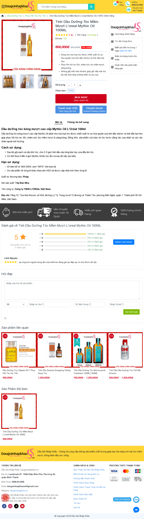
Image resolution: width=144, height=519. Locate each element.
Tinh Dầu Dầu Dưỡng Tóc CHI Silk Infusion (124, 371)
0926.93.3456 (18, 482)
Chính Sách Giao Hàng (83, 483)
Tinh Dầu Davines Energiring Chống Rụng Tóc (54, 371)
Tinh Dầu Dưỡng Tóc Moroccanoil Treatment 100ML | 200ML (89, 371)
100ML (71, 90)
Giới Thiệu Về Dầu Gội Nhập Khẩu (89, 470)
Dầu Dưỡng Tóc (14, 16)
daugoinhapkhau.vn (19, 491)
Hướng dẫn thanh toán (84, 478)
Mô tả (58, 122)
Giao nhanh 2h (80, 499)
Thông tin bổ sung (78, 122)
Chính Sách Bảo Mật (83, 494)
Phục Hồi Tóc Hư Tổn (35, 16)
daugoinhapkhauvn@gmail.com (23, 486)
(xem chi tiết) (126, 51)
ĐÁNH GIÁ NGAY (123, 242)
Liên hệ (76, 507)
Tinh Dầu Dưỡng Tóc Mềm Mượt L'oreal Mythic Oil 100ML (18, 433)
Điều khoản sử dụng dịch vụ (86, 474)
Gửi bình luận (131, 312)
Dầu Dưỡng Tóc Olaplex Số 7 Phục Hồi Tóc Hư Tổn (19, 371)
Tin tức (76, 503)
